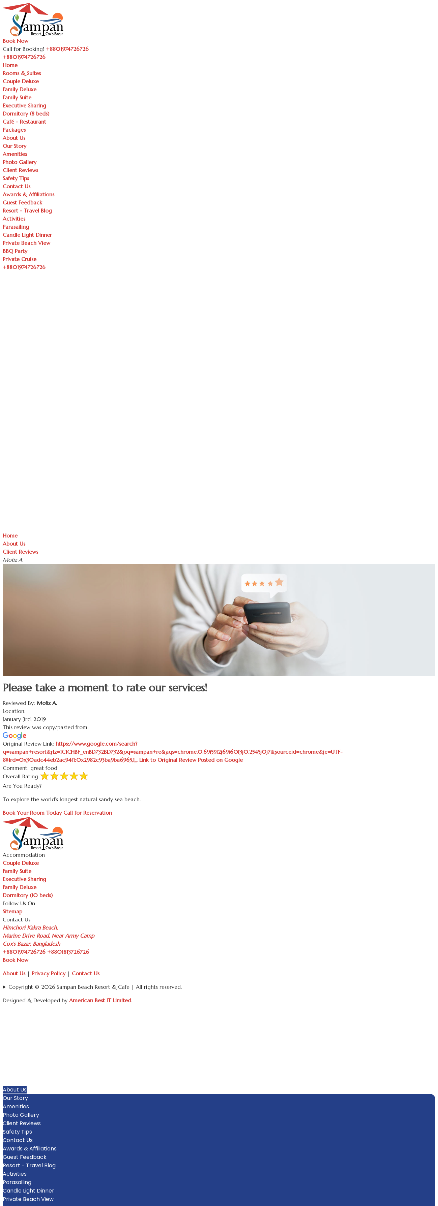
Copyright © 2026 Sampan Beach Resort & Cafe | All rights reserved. (95, 986)
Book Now (15, 40)
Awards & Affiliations (28, 194)
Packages (14, 129)
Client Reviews (20, 170)
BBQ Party (15, 251)
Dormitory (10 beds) (28, 895)
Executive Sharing (24, 105)
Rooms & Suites (22, 73)
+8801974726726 (24, 951)
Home (10, 65)
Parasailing (16, 226)
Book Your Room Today (32, 812)
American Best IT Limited (100, 1000)
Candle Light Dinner (27, 234)
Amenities (15, 154)
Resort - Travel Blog (27, 210)
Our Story (14, 145)
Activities (14, 218)
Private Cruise (19, 259)
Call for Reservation (87, 812)
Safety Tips (16, 178)
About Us (14, 137)
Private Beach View (26, 242)
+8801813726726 (68, 951)
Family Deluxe (19, 89)
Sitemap (12, 911)
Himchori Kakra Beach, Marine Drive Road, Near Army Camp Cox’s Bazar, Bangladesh (48, 935)
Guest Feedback (22, 202)
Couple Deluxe (21, 81)
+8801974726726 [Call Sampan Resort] (67, 48)
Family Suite (17, 97)
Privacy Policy (48, 973)
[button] (432, 1022)
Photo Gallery (19, 162)
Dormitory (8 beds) (26, 113)
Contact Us (16, 186)
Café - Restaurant (24, 121)
